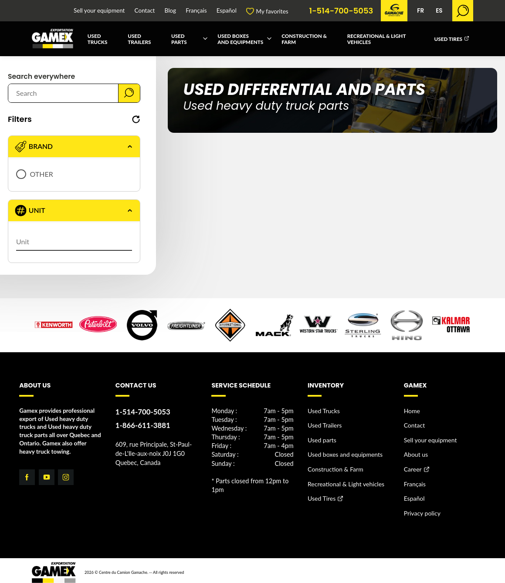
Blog (170, 11)
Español (227, 11)
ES (439, 11)
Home (412, 410)
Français (196, 11)
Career (412, 467)
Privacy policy (421, 509)
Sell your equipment (99, 11)
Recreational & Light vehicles (376, 39)
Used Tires (448, 39)
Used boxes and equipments (240, 39)
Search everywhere (41, 76)
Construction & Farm (304, 39)
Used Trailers (139, 39)
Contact (145, 11)
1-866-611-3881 (141, 424)
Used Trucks (98, 39)
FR (420, 11)
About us (415, 453)
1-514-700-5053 (341, 11)
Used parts (179, 39)
